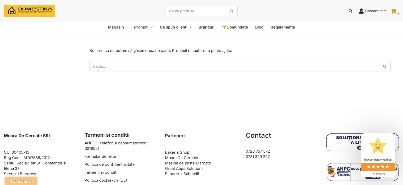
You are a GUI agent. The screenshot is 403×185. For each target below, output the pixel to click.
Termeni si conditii (101, 172)
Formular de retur (100, 156)
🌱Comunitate (235, 27)
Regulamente (283, 27)
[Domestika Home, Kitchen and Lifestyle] (29, 11)
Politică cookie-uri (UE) (106, 180)
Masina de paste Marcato (188, 163)
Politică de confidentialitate (110, 164)
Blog (259, 27)
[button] (126, 27)
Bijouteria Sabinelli (182, 173)
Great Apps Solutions (184, 168)
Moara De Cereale (181, 157)
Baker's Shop (177, 152)
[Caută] (196, 11)
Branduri (207, 27)
